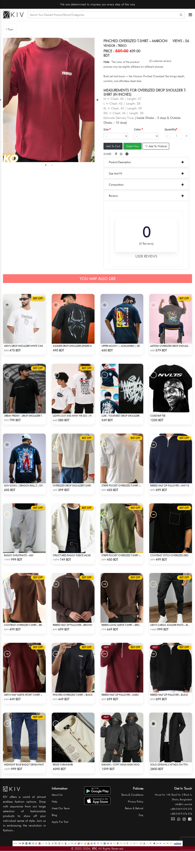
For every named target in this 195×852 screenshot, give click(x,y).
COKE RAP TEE (157, 415)
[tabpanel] (49, 100)
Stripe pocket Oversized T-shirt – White (124, 485)
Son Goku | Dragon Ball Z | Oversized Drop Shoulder (37, 485)
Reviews (146, 196)
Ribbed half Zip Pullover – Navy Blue (171, 485)
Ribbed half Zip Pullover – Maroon (122, 694)
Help (54, 801)
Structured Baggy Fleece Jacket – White (77, 555)
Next (97, 100)
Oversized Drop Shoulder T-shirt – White (77, 485)
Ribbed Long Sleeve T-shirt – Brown (122, 625)
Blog (54, 815)
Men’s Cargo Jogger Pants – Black (171, 625)
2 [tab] (52, 165)
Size (106, 129)
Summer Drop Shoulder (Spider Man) (74, 345)
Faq (141, 815)
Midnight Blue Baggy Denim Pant (24, 764)
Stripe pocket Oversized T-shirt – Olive (124, 555)
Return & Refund (134, 808)
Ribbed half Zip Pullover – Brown (72, 625)
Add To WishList (156, 146)
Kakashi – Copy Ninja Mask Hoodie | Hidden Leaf (130, 764)
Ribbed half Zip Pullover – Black (169, 694)
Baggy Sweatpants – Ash (18, 555)
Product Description (146, 162)
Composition (146, 185)
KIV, (94, 848)
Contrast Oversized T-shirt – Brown (26, 625)
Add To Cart (113, 146)
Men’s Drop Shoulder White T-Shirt (24, 345)
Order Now (132, 146)
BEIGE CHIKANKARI (63, 764)
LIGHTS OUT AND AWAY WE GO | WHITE (74, 415)
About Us (57, 794)
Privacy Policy (135, 801)
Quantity (170, 129)
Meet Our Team (61, 808)
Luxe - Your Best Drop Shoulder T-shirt (124, 415)
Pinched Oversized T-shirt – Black (73, 694)
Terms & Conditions (132, 794)
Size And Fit (146, 173)
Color (138, 129)
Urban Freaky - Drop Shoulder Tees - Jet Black (31, 415)
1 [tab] (46, 165)
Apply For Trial (60, 821)
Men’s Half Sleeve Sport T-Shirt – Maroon (28, 694)
